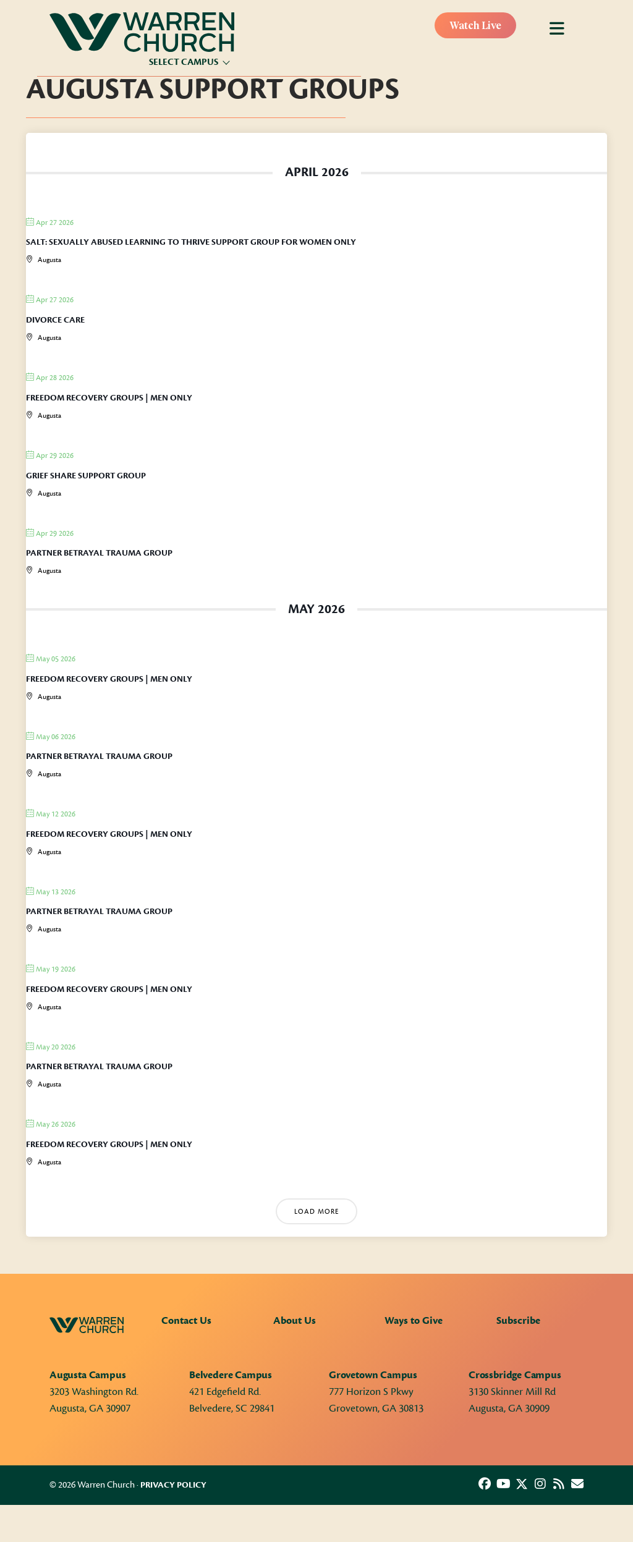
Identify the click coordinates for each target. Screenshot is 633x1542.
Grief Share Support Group (86, 475)
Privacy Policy (173, 1485)
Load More (316, 1211)
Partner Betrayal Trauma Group (99, 553)
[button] (484, 1484)
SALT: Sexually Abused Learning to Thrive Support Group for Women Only (191, 242)
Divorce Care (55, 320)
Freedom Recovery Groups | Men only (109, 398)
